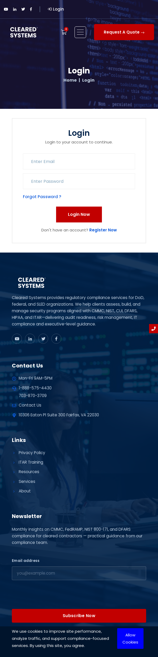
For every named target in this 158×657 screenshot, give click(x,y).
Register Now (103, 230)
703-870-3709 (33, 395)
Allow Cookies (130, 638)
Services (27, 481)
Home (70, 80)
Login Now (79, 214)
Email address (26, 560)
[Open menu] (80, 32)
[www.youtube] (17, 339)
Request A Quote (124, 32)
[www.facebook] (56, 339)
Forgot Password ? (42, 196)
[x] (43, 339)
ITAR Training (31, 462)
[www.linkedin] (30, 339)
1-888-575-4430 (35, 388)
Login (56, 9)
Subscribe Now (79, 615)
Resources (29, 471)
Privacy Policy (32, 452)
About (25, 491)
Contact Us (30, 405)
